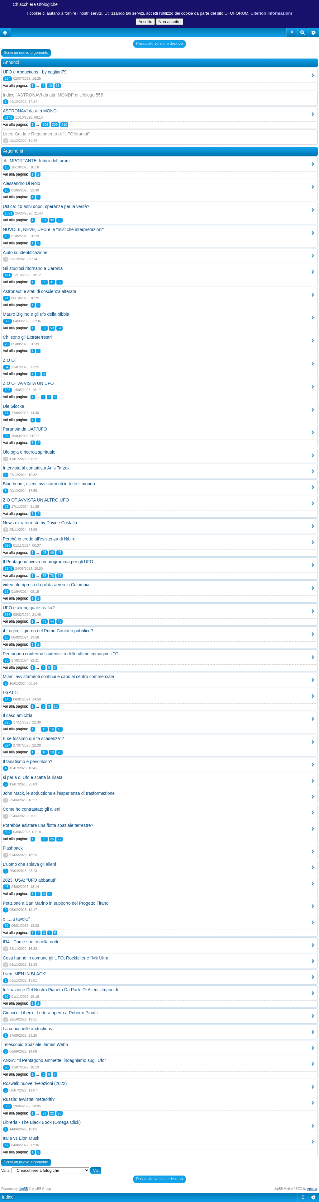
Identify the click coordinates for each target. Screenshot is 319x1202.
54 (59, 328)
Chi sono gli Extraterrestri (27, 337)
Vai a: (6, 1170)
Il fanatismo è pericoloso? (27, 761)
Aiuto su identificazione (25, 252)
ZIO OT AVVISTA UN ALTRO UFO (36, 499)
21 (44, 1113)
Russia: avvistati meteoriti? (29, 1099)
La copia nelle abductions (27, 1028)
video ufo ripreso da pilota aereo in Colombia (46, 584)
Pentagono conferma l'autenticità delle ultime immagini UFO (61, 653)
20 (59, 752)
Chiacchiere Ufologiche (35, 4)
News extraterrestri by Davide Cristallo (40, 522)
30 (44, 282)
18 (44, 752)
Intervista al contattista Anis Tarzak (36, 467)
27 (59, 839)
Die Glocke (13, 406)
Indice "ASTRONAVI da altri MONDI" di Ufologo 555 (53, 94)
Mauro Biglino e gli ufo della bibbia (36, 314)
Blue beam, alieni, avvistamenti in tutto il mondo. (49, 483)
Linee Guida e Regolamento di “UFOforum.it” (46, 133)
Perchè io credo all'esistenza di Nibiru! (40, 538)
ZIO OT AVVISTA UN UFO (28, 383)
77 (59, 575)
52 (44, 328)
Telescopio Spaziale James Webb (35, 1044)
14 (52, 729)
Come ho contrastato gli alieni (31, 809)
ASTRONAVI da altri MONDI (30, 110)
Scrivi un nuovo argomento (26, 52)
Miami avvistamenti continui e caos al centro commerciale (58, 676)
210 (64, 124)
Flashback (13, 848)
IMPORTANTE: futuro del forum (38, 160)
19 (52, 752)
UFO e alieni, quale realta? (29, 607)
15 (59, 729)
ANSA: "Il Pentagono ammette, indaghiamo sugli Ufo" (54, 1060)
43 (44, 621)
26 (52, 839)
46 (52, 552)
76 (52, 575)
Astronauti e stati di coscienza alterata (39, 291)
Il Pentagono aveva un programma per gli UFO (48, 561)
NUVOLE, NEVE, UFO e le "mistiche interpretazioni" (53, 229)
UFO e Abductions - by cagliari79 (35, 71)
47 (59, 552)
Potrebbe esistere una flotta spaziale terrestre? (48, 825)
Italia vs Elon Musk (21, 1138)
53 (52, 328)
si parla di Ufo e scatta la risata (32, 777)
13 (44, 729)
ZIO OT (10, 360)
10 (50, 85)
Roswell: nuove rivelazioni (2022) (35, 1083)
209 (55, 124)
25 (44, 839)
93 (59, 220)
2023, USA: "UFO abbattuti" (30, 880)
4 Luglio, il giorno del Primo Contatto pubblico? (48, 630)
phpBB (23, 1188)
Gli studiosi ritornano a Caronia (33, 268)
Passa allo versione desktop (159, 43)
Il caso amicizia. (18, 715)
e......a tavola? (16, 919)
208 (45, 124)
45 (44, 552)
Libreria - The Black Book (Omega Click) (42, 1122)
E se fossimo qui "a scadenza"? (33, 738)
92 (52, 220)
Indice (7, 1197)
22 (52, 1113)
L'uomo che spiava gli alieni (29, 864)
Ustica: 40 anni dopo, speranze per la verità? (46, 206)
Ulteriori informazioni (271, 13)
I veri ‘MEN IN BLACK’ (24, 973)
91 (44, 220)
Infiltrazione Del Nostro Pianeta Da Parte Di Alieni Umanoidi (60, 989)
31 (52, 282)
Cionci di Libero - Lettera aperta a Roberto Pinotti (50, 1012)
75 (44, 575)
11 (58, 85)
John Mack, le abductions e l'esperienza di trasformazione (59, 793)
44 (52, 621)
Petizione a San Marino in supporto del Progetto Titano (55, 903)
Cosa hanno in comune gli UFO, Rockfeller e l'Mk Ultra (55, 957)
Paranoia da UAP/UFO (25, 429)
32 (59, 282)
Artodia (312, 1188)
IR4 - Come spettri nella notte (31, 941)
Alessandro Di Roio (21, 183)
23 (59, 1113)
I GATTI (10, 692)
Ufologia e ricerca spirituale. (30, 452)
